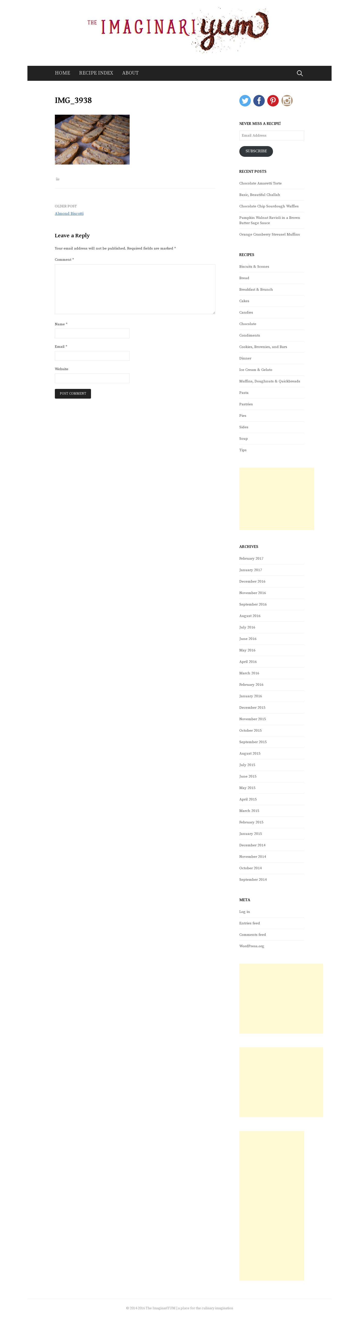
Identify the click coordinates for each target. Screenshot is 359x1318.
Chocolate (247, 324)
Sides (243, 427)
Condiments (249, 335)
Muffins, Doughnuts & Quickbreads (269, 381)
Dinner (245, 358)
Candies (246, 312)
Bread (244, 278)
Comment (64, 259)
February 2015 (251, 822)
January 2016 (250, 696)
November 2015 (252, 719)
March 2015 (249, 810)
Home (62, 73)
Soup (243, 438)
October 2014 (250, 868)
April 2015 (248, 799)
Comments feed (252, 934)
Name (61, 324)
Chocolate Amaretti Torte (260, 183)
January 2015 (250, 833)
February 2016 (251, 684)
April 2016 (248, 661)
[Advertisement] (276, 499)
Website (61, 369)
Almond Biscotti (69, 213)
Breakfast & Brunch (256, 289)
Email (61, 346)
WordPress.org (251, 946)
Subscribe (256, 151)
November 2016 (252, 593)
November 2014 (252, 856)
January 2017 (250, 570)
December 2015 (252, 707)
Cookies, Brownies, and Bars (263, 347)
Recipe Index (96, 73)
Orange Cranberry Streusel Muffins (269, 234)
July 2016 (247, 627)
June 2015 (248, 776)
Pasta (244, 392)
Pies (242, 415)
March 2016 (249, 673)
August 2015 (250, 753)
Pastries (246, 404)
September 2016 (253, 604)
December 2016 (252, 581)
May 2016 (247, 650)
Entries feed (249, 923)
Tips (243, 450)
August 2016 (250, 616)
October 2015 (250, 730)
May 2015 (247, 788)
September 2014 (253, 879)
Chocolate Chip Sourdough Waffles (269, 206)
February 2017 (251, 558)
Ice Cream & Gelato (255, 369)
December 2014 (252, 845)
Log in (244, 911)
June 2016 (248, 638)
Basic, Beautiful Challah (259, 194)
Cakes (244, 301)
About (130, 73)
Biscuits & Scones (254, 266)
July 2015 (247, 765)
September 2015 (253, 742)
